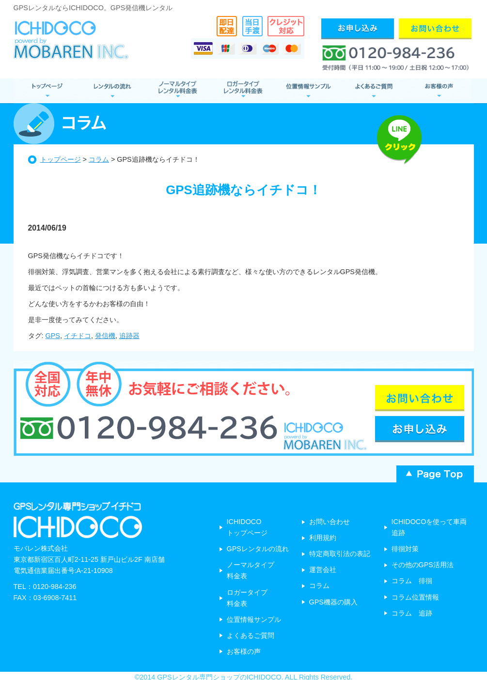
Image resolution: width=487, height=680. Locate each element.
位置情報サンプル (308, 90)
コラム (99, 159)
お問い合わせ (329, 521)
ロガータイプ (242, 90)
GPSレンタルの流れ (258, 549)
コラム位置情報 (415, 597)
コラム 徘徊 (412, 581)
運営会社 (322, 569)
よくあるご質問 (373, 90)
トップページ (60, 159)
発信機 (105, 336)
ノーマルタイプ (177, 90)
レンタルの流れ (111, 90)
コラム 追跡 (412, 613)
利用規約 (322, 537)
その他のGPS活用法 (423, 565)
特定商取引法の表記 (339, 553)
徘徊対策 (405, 549)
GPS (53, 336)
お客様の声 (438, 90)
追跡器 (129, 336)
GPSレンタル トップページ (46, 90)
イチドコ (77, 336)
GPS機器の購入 (333, 602)
